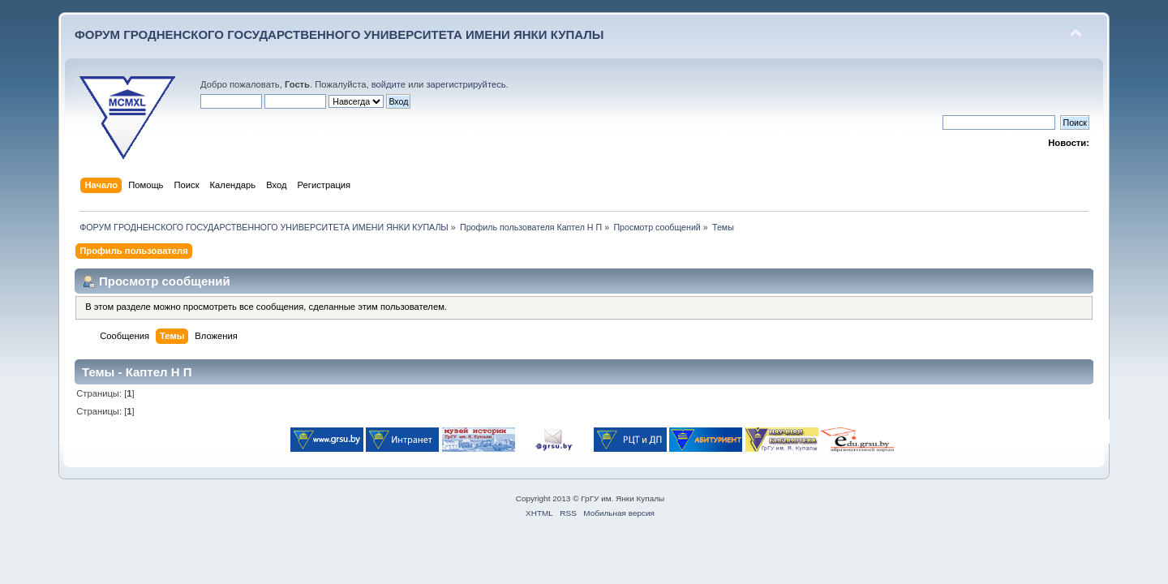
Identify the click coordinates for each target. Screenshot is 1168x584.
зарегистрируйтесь (465, 84)
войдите (388, 84)
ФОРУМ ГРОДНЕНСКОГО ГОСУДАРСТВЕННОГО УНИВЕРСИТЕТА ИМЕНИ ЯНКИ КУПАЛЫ (339, 34)
